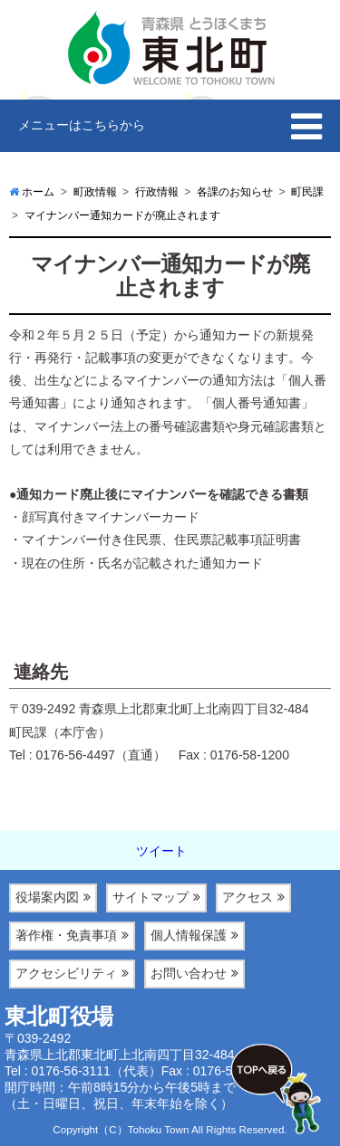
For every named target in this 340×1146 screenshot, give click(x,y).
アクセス (247, 897)
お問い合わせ (189, 973)
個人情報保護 (189, 935)
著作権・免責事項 (66, 935)
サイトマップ (150, 897)
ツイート (161, 851)
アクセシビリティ (66, 973)
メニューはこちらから (81, 125)
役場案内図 (47, 897)
